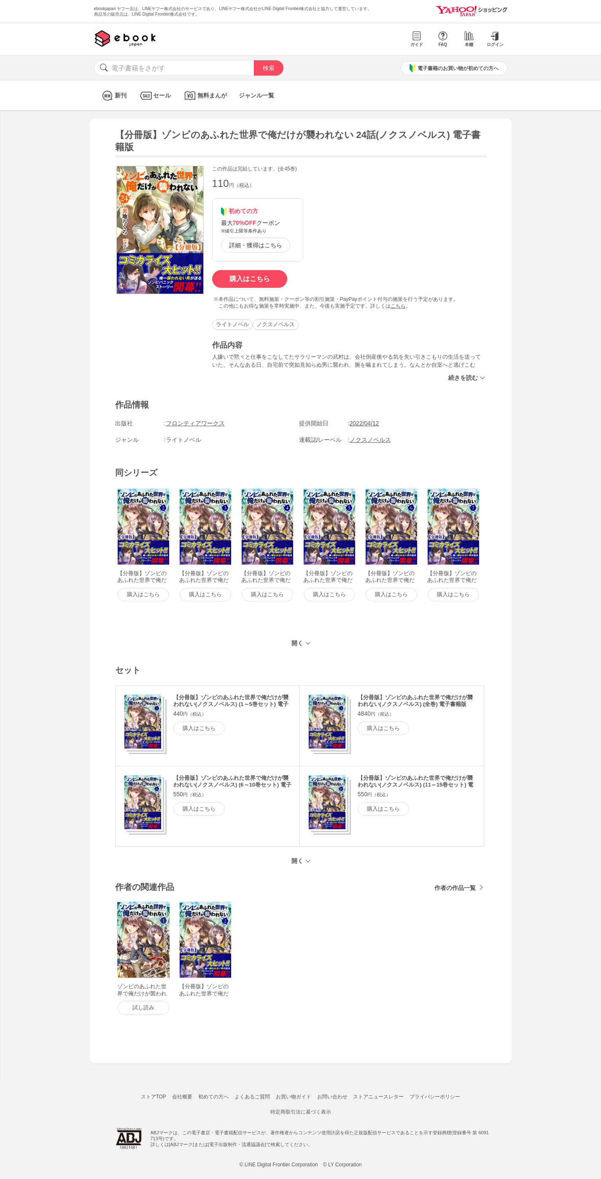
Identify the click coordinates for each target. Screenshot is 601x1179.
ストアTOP (153, 1097)
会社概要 (182, 1097)
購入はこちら (249, 278)
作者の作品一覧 (455, 887)
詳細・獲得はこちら (255, 245)
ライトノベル (232, 324)
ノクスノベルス (275, 324)
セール (154, 95)
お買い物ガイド (293, 1097)
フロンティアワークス (195, 423)
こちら (398, 306)
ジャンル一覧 (256, 95)
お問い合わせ (332, 1097)
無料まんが (205, 95)
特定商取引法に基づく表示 (300, 1112)
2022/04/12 (364, 423)
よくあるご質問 (252, 1097)
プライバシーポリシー (435, 1097)
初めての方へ (213, 1097)
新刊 (113, 95)
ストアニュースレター (378, 1097)
